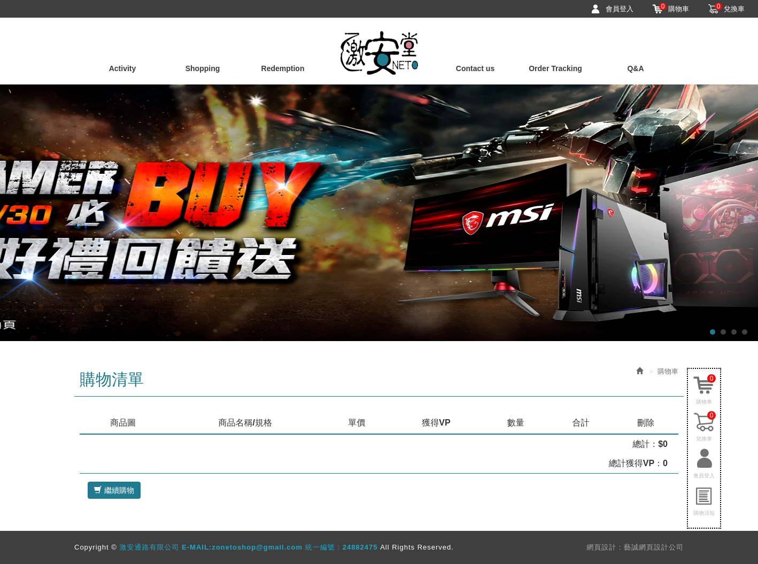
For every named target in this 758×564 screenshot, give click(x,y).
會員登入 (619, 9)
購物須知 (704, 513)
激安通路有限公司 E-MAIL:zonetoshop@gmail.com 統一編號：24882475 (379, 53)
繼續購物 (114, 490)
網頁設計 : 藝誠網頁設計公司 (635, 547)
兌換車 (730, 8)
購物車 (674, 8)
